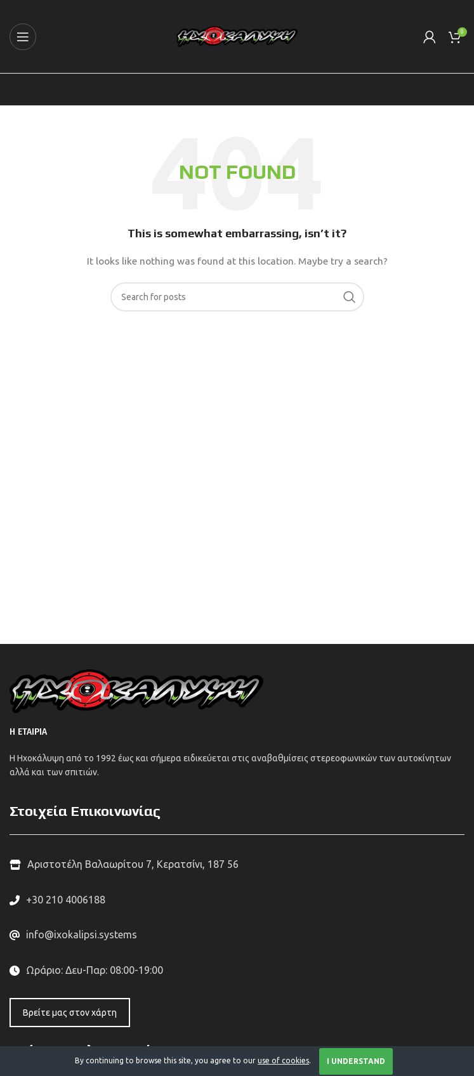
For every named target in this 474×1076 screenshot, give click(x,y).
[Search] (237, 297)
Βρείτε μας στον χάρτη (70, 1012)
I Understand (356, 1061)
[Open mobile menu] (23, 36)
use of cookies (283, 1060)
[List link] (237, 900)
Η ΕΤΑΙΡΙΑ (28, 731)
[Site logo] (237, 35)
